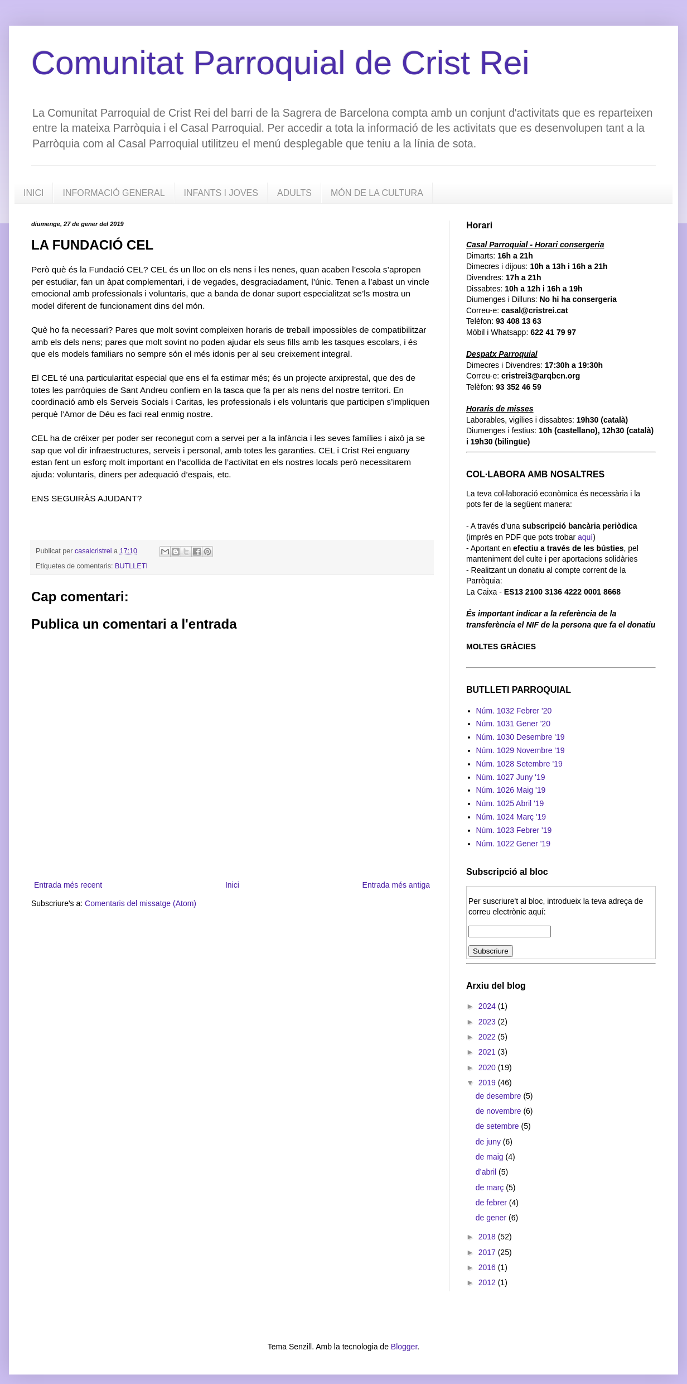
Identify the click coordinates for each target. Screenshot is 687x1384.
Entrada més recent (68, 884)
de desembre (500, 1095)
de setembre (498, 1126)
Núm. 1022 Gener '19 (513, 843)
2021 (488, 1051)
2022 (488, 1036)
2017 (488, 1252)
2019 (488, 1082)
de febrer (492, 1202)
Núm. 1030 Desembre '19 (520, 736)
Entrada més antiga (396, 884)
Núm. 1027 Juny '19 (510, 777)
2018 (488, 1236)
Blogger (404, 1346)
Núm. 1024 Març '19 (511, 816)
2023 (488, 1021)
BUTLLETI (131, 566)
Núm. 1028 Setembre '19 (519, 763)
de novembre (500, 1111)
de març (491, 1187)
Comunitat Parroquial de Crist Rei (280, 63)
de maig (491, 1156)
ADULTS (294, 193)
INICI (33, 193)
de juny (489, 1141)
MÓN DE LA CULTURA (377, 193)
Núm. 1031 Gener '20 (513, 723)
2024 (488, 1006)
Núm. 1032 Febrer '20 (514, 710)
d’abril (487, 1171)
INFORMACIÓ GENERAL (113, 193)
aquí (585, 537)
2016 (488, 1267)
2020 (488, 1067)
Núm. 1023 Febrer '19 (514, 830)
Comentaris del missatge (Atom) (140, 903)
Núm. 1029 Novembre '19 (520, 750)
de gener (492, 1217)
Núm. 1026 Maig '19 (511, 790)
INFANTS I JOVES (221, 193)
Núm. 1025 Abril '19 (510, 803)
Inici (232, 884)
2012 (488, 1282)
